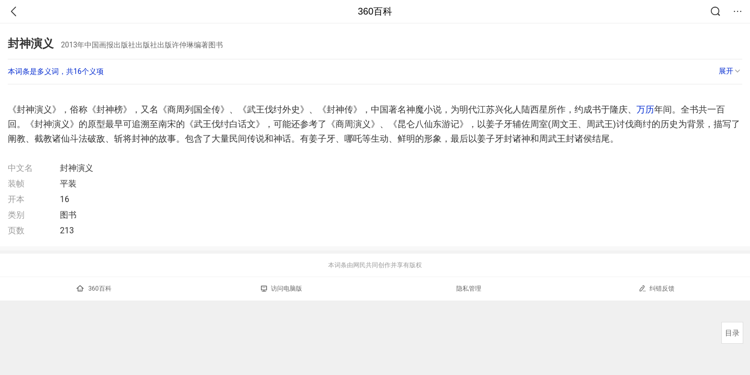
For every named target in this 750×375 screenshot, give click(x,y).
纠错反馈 (656, 288)
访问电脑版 (281, 288)
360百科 (375, 11)
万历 (645, 109)
